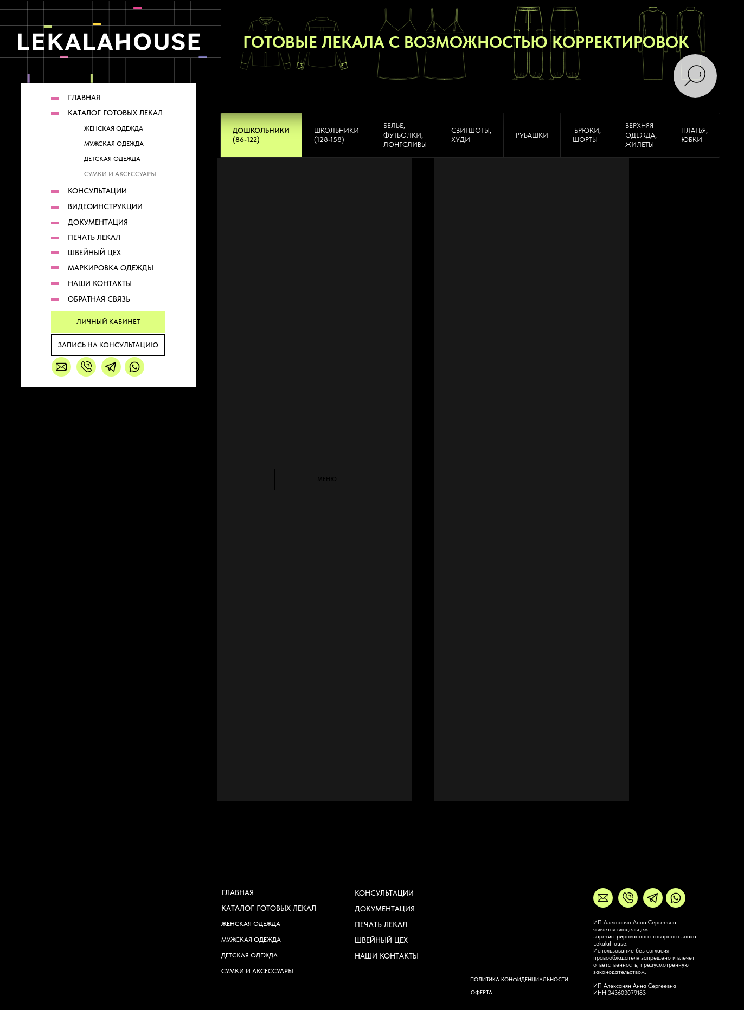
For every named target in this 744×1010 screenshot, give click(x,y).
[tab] (261, 135)
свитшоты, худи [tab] (471, 135)
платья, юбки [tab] (694, 135)
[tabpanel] (372, 516)
